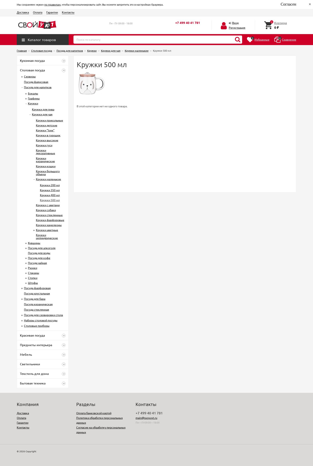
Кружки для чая (42, 114)
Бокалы (33, 93)
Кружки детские (46, 125)
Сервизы (30, 76)
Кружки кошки (45, 166)
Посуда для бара (34, 298)
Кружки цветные (47, 230)
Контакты (68, 12)
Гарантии (52, 12)
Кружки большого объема (48, 172)
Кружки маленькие (48, 179)
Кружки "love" (45, 130)
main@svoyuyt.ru (146, 418)
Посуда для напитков (38, 87)
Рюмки (32, 268)
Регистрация (237, 27)
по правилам (52, 4)
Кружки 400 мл (50, 195)
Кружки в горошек (48, 135)
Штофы (33, 283)
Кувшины (34, 243)
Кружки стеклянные (49, 215)
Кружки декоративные (45, 151)
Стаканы (33, 273)
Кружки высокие (47, 140)
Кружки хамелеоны (49, 225)
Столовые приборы (37, 325)
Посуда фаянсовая (36, 82)
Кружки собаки (46, 210)
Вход (235, 23)
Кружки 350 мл (50, 190)
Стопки (32, 278)
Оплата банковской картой (93, 413)
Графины (34, 98)
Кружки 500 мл (50, 200)
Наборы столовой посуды (40, 320)
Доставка (23, 12)
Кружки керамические (45, 159)
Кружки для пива (43, 109)
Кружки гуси (44, 145)
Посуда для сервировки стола (43, 315)
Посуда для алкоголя (41, 248)
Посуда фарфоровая (37, 288)
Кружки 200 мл (50, 185)
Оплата (37, 12)
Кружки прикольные (49, 120)
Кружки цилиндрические (47, 236)
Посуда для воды (39, 253)
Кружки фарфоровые (50, 220)
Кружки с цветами (48, 205)
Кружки (33, 103)
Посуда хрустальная (37, 293)
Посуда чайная (37, 263)
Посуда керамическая (38, 304)
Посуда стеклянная (36, 309)
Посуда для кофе (39, 258)
